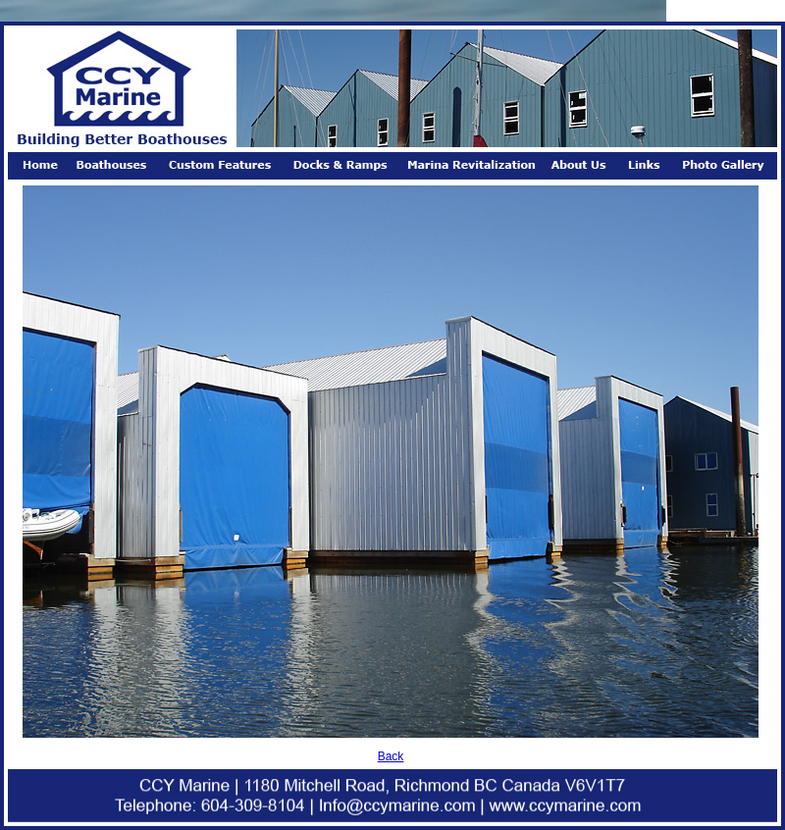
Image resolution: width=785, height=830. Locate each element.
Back (391, 756)
